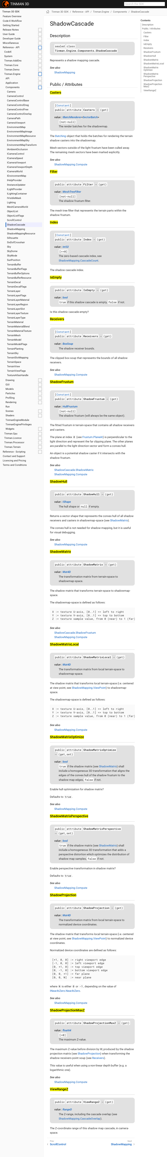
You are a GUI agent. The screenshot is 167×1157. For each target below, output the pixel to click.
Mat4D (67, 572)
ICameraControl (15, 153)
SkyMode (12, 255)
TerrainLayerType (16, 317)
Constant (63, 105)
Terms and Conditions (15, 465)
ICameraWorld (15, 171)
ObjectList (12, 211)
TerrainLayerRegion (17, 304)
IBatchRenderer (72, 117)
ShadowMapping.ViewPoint (89, 687)
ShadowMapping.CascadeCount (78, 260)
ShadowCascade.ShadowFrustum (75, 632)
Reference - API (11, 47)
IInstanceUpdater (16, 184)
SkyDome (12, 251)
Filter (146, 36)
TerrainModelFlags (17, 344)
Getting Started (11, 25)
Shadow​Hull (150, 56)
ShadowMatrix (119, 520)
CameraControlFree (17, 109)
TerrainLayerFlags (16, 295)
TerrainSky (12, 353)
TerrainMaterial (15, 322)
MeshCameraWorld (17, 206)
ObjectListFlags (15, 215)
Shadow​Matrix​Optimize (151, 68)
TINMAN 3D (15, 4)
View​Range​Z (150, 90)
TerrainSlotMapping (17, 357)
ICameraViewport (16, 162)
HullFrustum (70, 406)
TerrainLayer (13, 291)
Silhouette (12, 237)
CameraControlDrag (18, 105)
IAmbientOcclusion (17, 149)
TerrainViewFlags (16, 370)
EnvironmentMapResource (21, 136)
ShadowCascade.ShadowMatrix (73, 470)
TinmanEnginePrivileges (19, 424)
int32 (66, 246)
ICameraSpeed (15, 158)
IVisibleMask (14, 198)
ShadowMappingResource (21, 233)
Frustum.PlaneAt (92, 437)
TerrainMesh (14, 335)
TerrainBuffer (14, 264)
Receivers (148, 48)
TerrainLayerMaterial (18, 299)
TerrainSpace (14, 362)
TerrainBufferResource (19, 277)
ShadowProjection (89, 1053)
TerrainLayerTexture (17, 313)
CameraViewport (16, 122)
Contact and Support (14, 456)
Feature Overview (12, 16)
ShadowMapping (16, 229)
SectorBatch (90, 117)
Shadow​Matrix (151, 60)
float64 (67, 1030)
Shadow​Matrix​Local (154, 63)
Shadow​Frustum (152, 52)
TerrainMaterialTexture (19, 330)
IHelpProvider (14, 180)
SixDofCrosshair (16, 242)
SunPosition (13, 260)
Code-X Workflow (12, 20)
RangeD (67, 1109)
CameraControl (15, 96)
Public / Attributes (151, 28)
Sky (9, 246)
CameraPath (13, 118)
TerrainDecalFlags (17, 286)
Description (147, 24)
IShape (67, 501)
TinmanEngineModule (17, 420)
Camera (11, 91)
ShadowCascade (16, 224)
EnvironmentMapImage (19, 131)
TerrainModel (14, 339)
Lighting (11, 202)
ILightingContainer (17, 193)
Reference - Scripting (14, 451)
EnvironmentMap (16, 127)
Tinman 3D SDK (10, 11)
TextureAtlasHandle (17, 375)
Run (8, 406)
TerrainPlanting (15, 348)
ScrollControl (14, 220)
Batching (60, 136)
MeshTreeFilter (72, 191)
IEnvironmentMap (16, 175)
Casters (147, 32)
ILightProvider (14, 189)
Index (146, 40)
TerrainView (13, 366)
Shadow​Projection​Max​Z (153, 85)
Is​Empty (148, 44)
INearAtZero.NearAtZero (65, 990)
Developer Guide (12, 38)
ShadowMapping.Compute (70, 164)
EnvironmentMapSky (18, 140)
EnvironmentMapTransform (22, 145)
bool (65, 297)
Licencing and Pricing (14, 460)
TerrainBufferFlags (17, 269)
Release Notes (11, 29)
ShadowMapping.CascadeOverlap (79, 1118)
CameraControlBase (18, 100)
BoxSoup (68, 343)
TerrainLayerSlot (16, 308)
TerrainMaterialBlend (18, 326)
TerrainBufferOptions (18, 273)
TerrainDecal (14, 282)
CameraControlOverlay (19, 113)
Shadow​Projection (153, 80)
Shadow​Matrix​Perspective (151, 75)
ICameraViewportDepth (19, 167)
